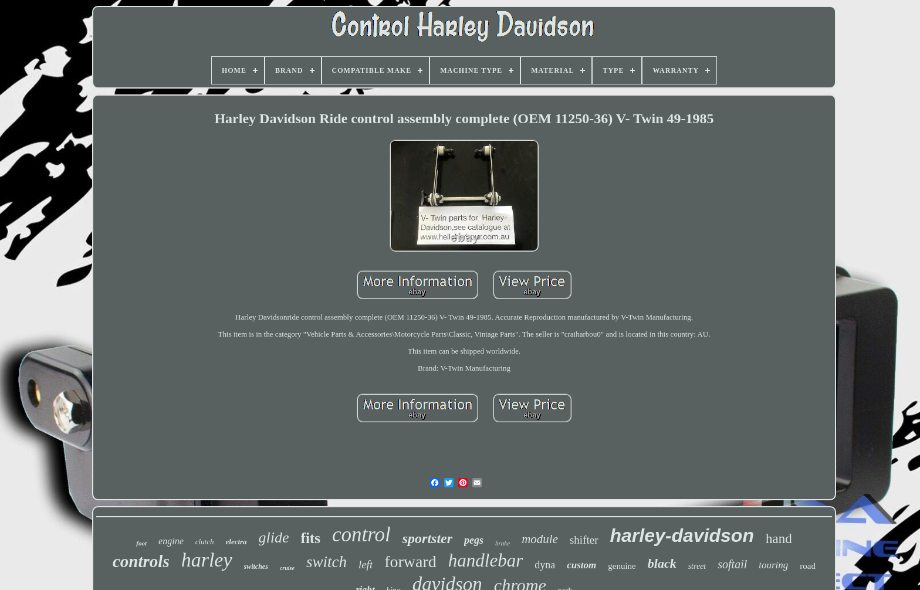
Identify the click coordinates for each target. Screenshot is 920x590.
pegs (473, 540)
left (365, 564)
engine (171, 541)
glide (274, 537)
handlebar (485, 560)
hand (779, 538)
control (361, 534)
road (808, 566)
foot (141, 543)
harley (206, 560)
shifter (584, 540)
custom (581, 565)
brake (502, 543)
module (540, 539)
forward (410, 561)
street (697, 566)
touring (773, 565)
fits (310, 538)
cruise (287, 568)
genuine (621, 566)
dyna (545, 565)
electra (236, 541)
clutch (204, 541)
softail (732, 564)
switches (256, 566)
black (662, 563)
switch (326, 562)
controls (141, 561)
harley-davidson (682, 535)
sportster (427, 538)
